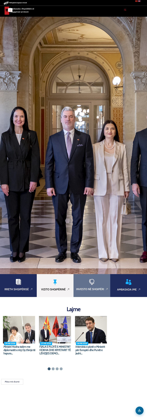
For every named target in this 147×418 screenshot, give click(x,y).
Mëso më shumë (12, 381)
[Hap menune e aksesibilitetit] (140, 411)
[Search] (125, 10)
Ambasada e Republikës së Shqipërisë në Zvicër (22, 10)
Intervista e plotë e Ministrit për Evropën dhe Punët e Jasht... (90, 350)
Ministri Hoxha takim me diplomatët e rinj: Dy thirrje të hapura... (19, 350)
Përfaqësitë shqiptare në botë (18, 3)
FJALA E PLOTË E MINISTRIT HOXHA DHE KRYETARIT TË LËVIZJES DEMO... (55, 350)
